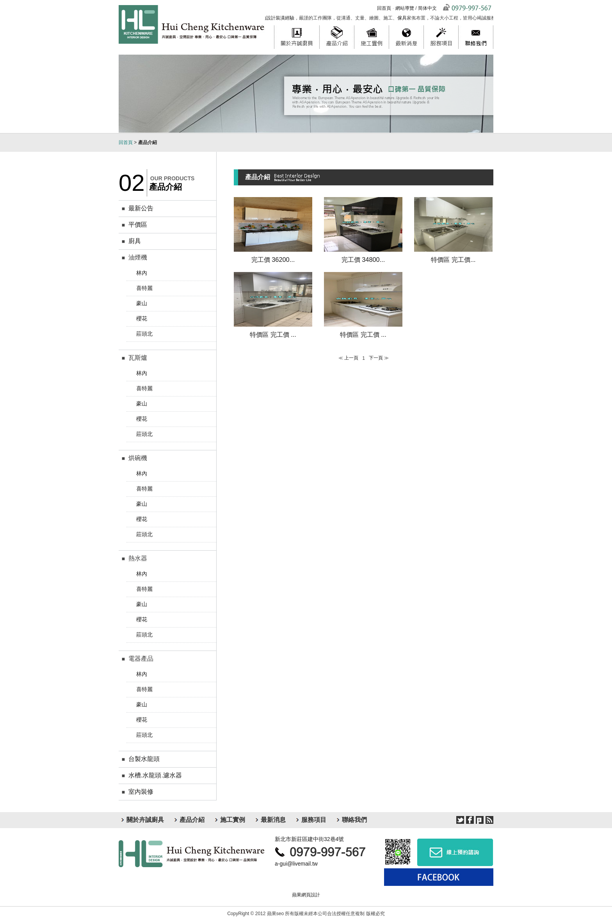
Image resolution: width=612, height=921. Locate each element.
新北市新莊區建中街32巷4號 (309, 839)
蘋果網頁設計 (306, 895)
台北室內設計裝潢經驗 (272, 18)
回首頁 (384, 8)
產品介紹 (336, 25)
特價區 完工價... (453, 259)
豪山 (141, 303)
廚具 (134, 241)
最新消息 (406, 25)
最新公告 (140, 208)
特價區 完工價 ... (273, 334)
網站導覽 (404, 8)
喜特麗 (144, 288)
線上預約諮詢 (455, 852)
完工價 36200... (273, 259)
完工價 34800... (363, 259)
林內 (141, 273)
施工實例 (371, 25)
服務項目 (440, 25)
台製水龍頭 (144, 759)
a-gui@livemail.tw (296, 864)
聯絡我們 (475, 25)
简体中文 (427, 8)
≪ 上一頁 (348, 358)
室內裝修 (140, 791)
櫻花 (141, 318)
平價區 (137, 224)
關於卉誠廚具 (296, 25)
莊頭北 (144, 334)
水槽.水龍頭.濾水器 (155, 775)
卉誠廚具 (192, 853)
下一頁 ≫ (379, 358)
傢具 (403, 18)
